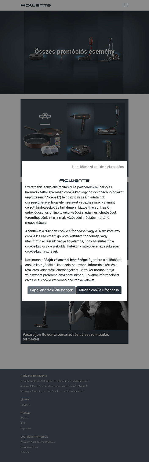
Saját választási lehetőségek (51, 290)
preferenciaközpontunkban (63, 275)
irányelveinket (84, 280)
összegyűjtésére (37, 202)
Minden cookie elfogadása (99, 290)
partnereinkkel (88, 187)
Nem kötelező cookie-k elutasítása (98, 167)
